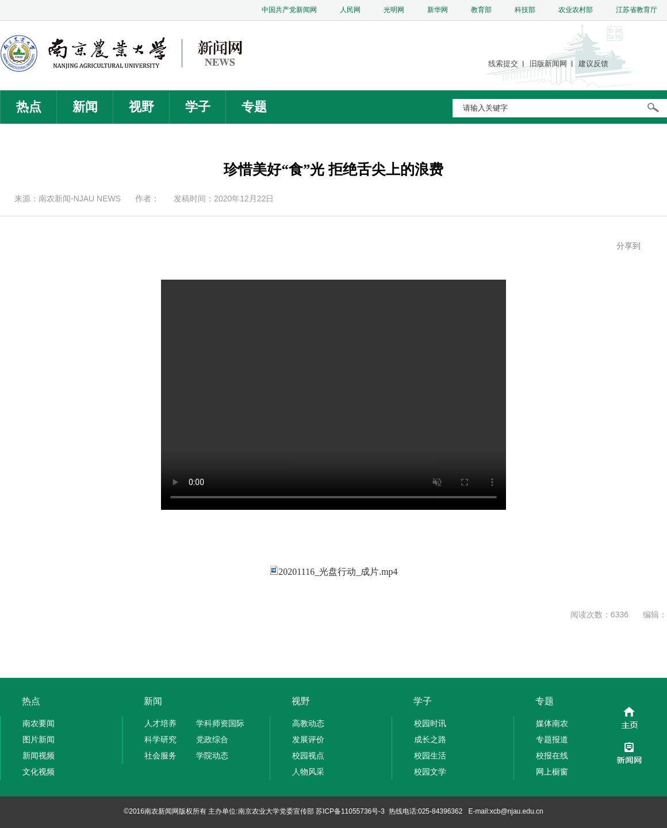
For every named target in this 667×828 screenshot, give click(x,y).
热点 (28, 107)
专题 (254, 107)
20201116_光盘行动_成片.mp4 (337, 572)
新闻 (85, 107)
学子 (197, 107)
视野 (141, 107)
